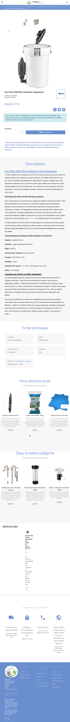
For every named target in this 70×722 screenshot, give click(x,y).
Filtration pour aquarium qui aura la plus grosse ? (27, 543)
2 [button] (32, 436)
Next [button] (65, 406)
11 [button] (41, 516)
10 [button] (39, 516)
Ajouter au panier (45, 132)
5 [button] (40, 436)
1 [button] (30, 436)
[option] (25, 22)
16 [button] (55, 516)
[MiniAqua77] (35, 2)
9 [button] (36, 516)
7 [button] (31, 516)
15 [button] (52, 516)
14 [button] (49, 516)
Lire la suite (26, 588)
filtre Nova (31, 218)
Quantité (8, 129)
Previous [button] (5, 406)
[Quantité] (14, 132)
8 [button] (34, 516)
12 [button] (44, 516)
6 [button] (28, 516)
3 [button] (35, 436)
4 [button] (38, 436)
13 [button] (47, 516)
